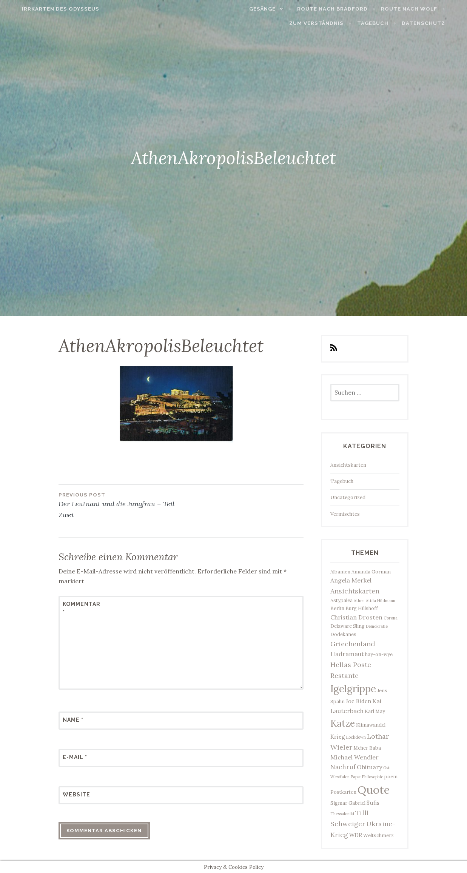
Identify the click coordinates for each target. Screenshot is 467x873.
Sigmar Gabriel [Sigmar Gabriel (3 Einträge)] (347, 803)
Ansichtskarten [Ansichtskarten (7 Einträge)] (354, 591)
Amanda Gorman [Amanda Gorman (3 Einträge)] (371, 572)
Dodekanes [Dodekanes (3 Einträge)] (343, 634)
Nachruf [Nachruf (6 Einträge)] (343, 767)
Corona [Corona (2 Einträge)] (391, 618)
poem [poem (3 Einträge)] (391, 776)
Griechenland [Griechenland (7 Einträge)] (352, 643)
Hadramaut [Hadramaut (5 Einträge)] (347, 654)
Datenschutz (435, 23)
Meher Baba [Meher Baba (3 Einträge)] (367, 748)
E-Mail (75, 757)
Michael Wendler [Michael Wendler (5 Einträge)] (354, 757)
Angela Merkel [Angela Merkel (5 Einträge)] (350, 580)
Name (73, 720)
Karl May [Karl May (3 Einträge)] (375, 711)
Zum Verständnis (328, 23)
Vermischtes (345, 514)
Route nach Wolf (421, 9)
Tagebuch (385, 23)
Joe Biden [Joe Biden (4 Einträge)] (358, 701)
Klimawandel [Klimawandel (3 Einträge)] (370, 725)
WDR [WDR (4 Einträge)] (355, 835)
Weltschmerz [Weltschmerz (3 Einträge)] (378, 835)
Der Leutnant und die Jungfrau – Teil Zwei (120, 505)
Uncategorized (347, 497)
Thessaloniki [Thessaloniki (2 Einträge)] (342, 813)
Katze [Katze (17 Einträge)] (342, 723)
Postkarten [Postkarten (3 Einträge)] (343, 792)
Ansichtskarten (348, 465)
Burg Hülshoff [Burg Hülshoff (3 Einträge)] (361, 608)
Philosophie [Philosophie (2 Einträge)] (372, 776)
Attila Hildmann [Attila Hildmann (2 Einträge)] (380, 600)
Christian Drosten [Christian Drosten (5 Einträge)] (356, 617)
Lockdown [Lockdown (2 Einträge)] (356, 737)
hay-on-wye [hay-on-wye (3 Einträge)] (379, 654)
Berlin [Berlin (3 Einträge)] (337, 608)
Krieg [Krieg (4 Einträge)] (337, 736)
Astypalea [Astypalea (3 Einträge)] (341, 600)
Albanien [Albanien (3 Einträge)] (340, 572)
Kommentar (81, 608)
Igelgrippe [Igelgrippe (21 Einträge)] (353, 688)
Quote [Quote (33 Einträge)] (374, 789)
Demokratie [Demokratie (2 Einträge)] (377, 626)
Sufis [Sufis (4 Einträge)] (373, 802)
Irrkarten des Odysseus (48, 9)
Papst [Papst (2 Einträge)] (356, 776)
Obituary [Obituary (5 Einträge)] (369, 767)
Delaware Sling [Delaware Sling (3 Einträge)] (347, 626)
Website (76, 795)
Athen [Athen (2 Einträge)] (359, 600)
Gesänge (274, 9)
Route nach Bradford (344, 9)
